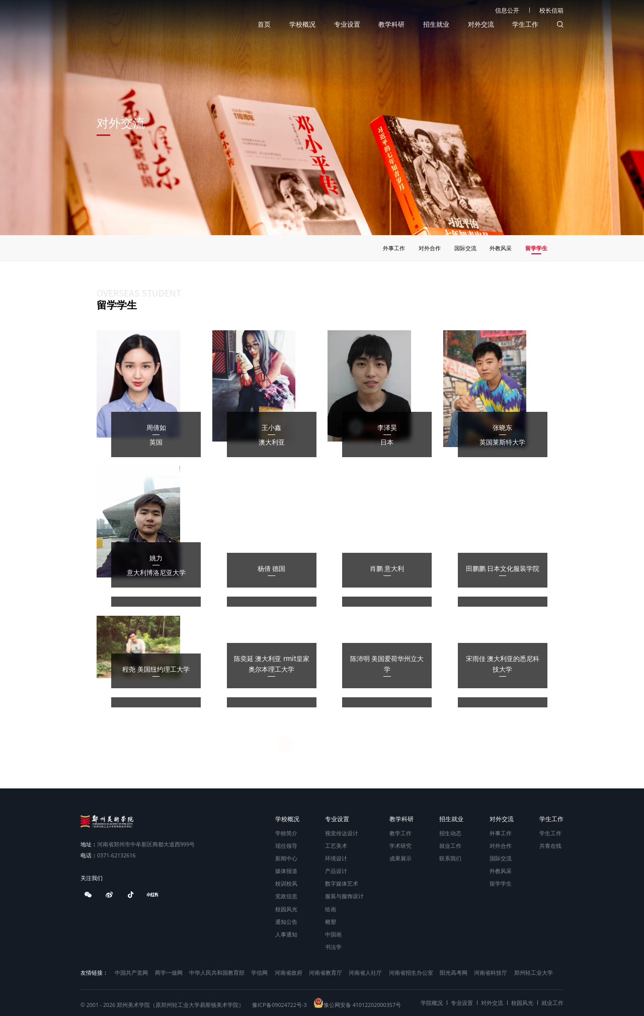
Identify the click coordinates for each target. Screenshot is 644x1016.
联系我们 (450, 858)
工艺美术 (336, 845)
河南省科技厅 (490, 972)
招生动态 (450, 833)
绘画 (330, 909)
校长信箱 (551, 10)
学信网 (259, 972)
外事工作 (501, 833)
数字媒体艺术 (341, 883)
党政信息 (286, 896)
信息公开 (507, 10)
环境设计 (336, 858)
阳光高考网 (453, 972)
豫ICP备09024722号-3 (279, 1004)
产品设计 (336, 871)
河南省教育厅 (325, 972)
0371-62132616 (108, 855)
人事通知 (286, 934)
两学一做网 (169, 972)
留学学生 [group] (537, 248)
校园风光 (286, 909)
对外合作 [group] (431, 248)
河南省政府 (288, 972)
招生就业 (436, 25)
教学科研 (391, 25)
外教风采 (501, 871)
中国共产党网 (131, 972)
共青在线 (550, 845)
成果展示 (400, 858)
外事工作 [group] (395, 248)
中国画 (333, 934)
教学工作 (400, 833)
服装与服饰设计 (344, 896)
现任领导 (286, 845)
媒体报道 (286, 871)
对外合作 (501, 845)
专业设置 (347, 25)
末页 (357, 743)
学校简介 (286, 833)
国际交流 (501, 858)
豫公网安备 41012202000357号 (357, 1004)
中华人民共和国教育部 (217, 972)
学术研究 (400, 845)
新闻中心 (286, 858)
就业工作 (450, 845)
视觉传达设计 (341, 833)
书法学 (333, 947)
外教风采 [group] (502, 248)
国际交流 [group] (466, 248)
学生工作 (525, 25)
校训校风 (286, 883)
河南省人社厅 (365, 972)
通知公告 (286, 921)
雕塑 (330, 921)
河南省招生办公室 (411, 972)
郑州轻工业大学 (533, 972)
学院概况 (432, 1003)
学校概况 (302, 25)
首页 (264, 25)
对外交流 (481, 25)
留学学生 (501, 883)
